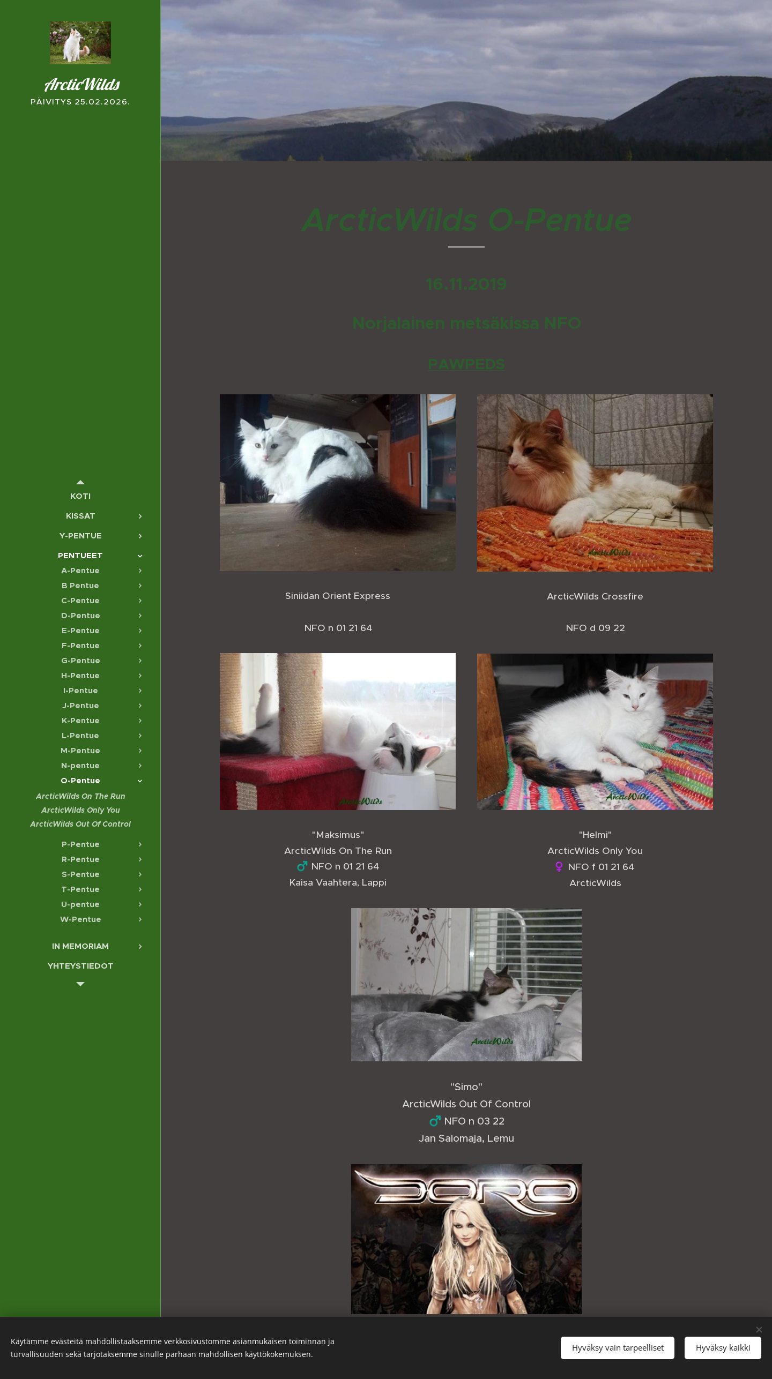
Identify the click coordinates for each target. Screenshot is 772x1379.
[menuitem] (80, 496)
